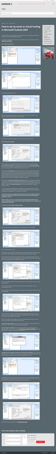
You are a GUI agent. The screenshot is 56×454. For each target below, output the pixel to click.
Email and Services (48, 43)
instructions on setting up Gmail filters (27, 329)
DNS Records (47, 39)
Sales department (32, 437)
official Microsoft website (7, 41)
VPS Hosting (47, 29)
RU (44, 0)
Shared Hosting (47, 34)
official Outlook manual (22, 422)
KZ (46, 0)
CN (47, 0)
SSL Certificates (47, 27)
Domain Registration (47, 36)
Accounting (31, 441)
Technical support (32, 439)
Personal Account (48, 41)
